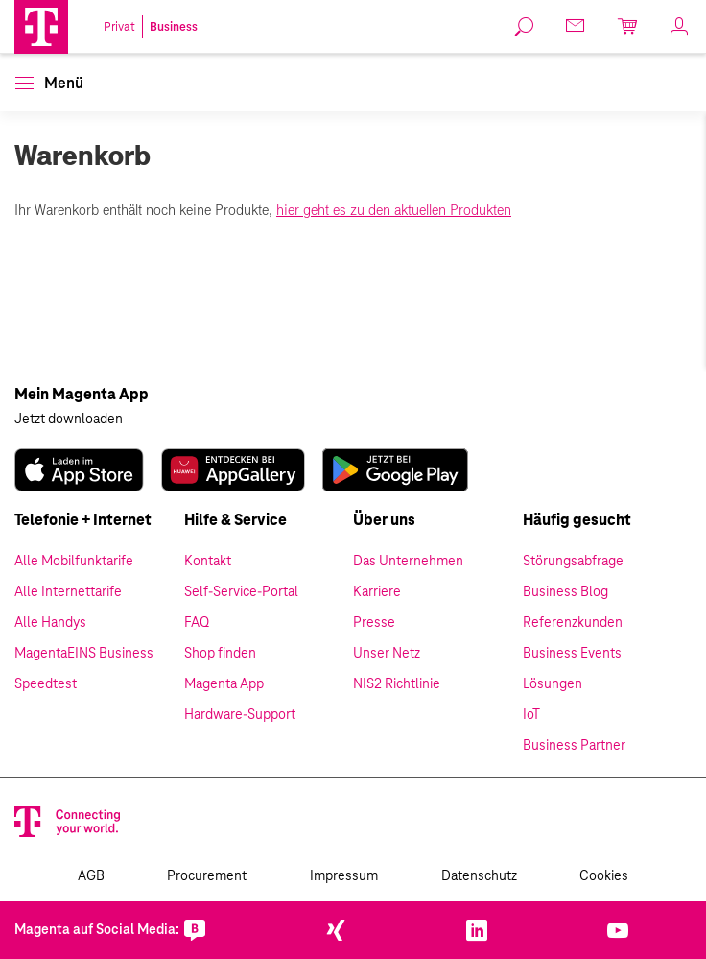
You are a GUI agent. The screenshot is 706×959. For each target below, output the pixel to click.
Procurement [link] (207, 876)
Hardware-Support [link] (239, 715)
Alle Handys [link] (50, 623)
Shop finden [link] (220, 653)
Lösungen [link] (552, 684)
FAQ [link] (196, 623)
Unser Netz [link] (386, 653)
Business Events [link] (572, 653)
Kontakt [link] (207, 561)
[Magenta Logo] (41, 27)
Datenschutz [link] (479, 876)
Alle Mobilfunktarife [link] (73, 561)
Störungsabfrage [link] (573, 561)
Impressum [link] (344, 876)
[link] (524, 26)
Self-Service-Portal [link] (241, 592)
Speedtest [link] (45, 684)
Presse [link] (374, 623)
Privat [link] (119, 27)
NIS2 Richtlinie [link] (396, 684)
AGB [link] (91, 876)
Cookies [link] (603, 876)
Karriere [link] (377, 592)
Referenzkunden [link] (573, 623)
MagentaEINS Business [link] (83, 653)
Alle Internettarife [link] (68, 592)
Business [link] (174, 27)
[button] (41, 27)
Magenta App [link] (224, 684)
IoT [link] (531, 715)
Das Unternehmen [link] (408, 561)
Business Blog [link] (565, 592)
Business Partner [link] (574, 746)
